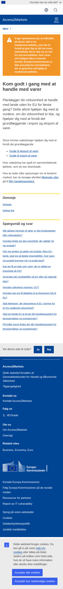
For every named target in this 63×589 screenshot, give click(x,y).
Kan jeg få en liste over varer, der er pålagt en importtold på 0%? (27, 268)
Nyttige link (8, 210)
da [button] (46, 10)
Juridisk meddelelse (14, 529)
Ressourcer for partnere (17, 498)
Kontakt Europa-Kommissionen (21, 482)
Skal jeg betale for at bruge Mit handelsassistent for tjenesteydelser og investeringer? (30, 316)
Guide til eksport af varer (23, 151)
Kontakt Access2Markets (17, 401)
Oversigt (8, 435)
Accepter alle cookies (27, 572)
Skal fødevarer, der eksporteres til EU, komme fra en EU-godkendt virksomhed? (29, 305)
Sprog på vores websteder (18, 512)
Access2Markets (13, 366)
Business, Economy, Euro (18, 450)
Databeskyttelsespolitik (16, 523)
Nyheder (7, 204)
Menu (56, 20)
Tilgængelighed (12, 386)
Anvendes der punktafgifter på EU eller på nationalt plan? (29, 279)
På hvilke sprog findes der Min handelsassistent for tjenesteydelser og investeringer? (29, 326)
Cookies (7, 518)
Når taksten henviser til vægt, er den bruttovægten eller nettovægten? (29, 233)
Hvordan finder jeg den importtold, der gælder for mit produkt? (28, 243)
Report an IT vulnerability (17, 503)
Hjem (5, 28)
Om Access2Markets (15, 429)
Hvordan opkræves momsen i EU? (21, 287)
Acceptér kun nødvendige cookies (35, 581)
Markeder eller (50, 177)
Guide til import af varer (23, 155)
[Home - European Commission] (27, 466)
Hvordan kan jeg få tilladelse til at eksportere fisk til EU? (29, 295)
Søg (56, 10)
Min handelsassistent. (22, 181)
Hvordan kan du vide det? (45, 2)
